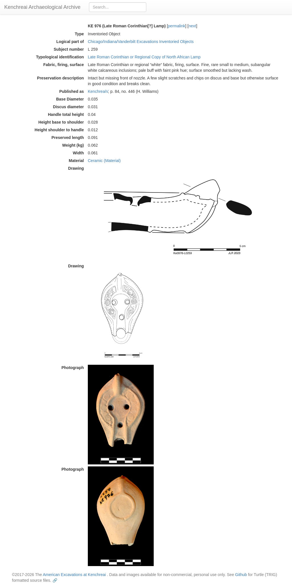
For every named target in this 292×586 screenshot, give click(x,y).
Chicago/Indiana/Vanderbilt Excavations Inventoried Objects (141, 41)
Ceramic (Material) (104, 160)
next (192, 26)
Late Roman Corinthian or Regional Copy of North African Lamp (144, 57)
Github (241, 574)
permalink (176, 26)
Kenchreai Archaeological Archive (42, 7)
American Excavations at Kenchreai (74, 574)
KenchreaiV (98, 91)
